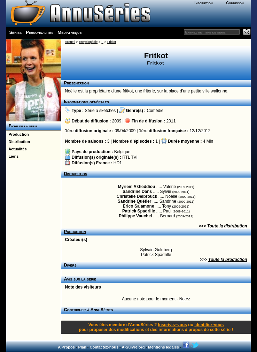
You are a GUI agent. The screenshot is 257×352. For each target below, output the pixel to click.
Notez (184, 299)
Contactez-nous (104, 347)
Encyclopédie (88, 42)
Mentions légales (163, 347)
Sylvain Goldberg (156, 249)
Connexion (235, 3)
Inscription (203, 3)
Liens (12, 156)
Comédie (155, 110)
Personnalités (39, 32)
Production (17, 134)
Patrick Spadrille (138, 211)
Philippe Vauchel (135, 216)
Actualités (16, 149)
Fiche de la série (21, 125)
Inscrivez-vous (172, 324)
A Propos (66, 347)
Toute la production (227, 259)
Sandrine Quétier (134, 201)
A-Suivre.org (133, 347)
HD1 (118, 162)
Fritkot (111, 42)
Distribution (18, 142)
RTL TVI (130, 157)
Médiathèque (69, 32)
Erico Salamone (138, 206)
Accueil (70, 42)
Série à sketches (100, 110)
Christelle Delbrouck (137, 196)
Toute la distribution (227, 226)
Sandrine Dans (137, 191)
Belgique (122, 151)
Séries (15, 32)
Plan (82, 347)
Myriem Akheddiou (136, 186)
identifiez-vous (209, 324)
